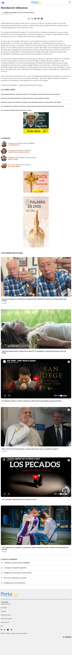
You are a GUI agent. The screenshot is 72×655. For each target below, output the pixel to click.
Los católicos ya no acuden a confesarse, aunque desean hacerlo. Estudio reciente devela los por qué (32, 106)
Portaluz (4, 303)
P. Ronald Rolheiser (14, 145)
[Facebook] (1, 630)
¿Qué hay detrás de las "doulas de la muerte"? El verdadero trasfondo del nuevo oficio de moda (30, 94)
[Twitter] (5, 630)
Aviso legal (3, 607)
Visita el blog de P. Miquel (32, 85)
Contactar (3, 611)
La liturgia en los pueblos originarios (19, 150)
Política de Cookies (6, 615)
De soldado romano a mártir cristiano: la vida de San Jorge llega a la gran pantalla (31, 401)
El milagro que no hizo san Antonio (14, 583)
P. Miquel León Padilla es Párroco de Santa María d (18, 12)
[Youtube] (8, 630)
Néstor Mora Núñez (14, 166)
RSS (2, 626)
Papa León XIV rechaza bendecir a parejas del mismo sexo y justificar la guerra (25, 98)
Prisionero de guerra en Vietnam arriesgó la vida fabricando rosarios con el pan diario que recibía (31, 102)
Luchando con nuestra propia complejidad (20, 143)
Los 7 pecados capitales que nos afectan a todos (16, 110)
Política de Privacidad (6, 618)
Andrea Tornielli (13, 159)
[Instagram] (12, 630)
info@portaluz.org (5, 604)
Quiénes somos (5, 622)
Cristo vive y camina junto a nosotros (19, 165)
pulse (21, 85)
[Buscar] (69, 2)
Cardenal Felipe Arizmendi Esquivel (18, 152)
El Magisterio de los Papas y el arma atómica (21, 158)
